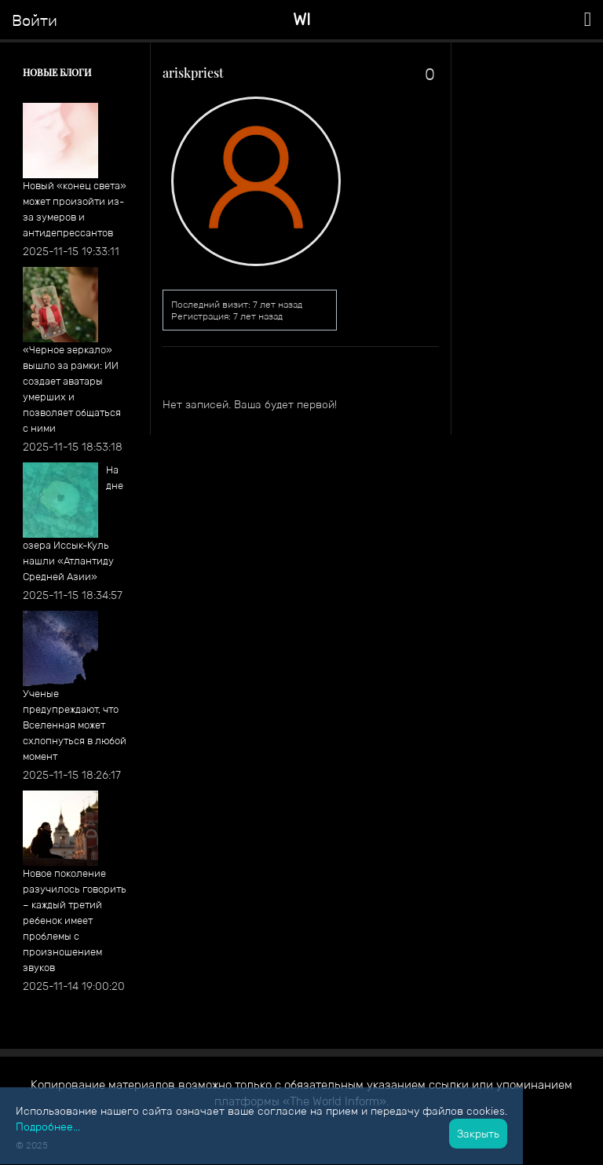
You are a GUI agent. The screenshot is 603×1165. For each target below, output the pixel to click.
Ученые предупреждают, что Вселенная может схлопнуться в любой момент (74, 725)
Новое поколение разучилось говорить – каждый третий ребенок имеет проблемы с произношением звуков (74, 920)
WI (302, 19)
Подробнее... (48, 1126)
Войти (34, 20)
